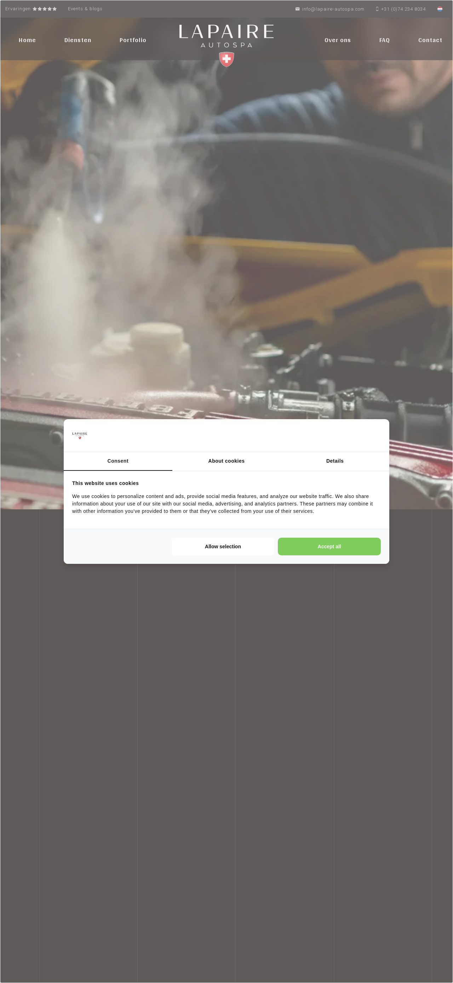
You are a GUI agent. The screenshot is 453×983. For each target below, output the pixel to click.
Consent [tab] (118, 461)
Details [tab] (335, 461)
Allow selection (223, 546)
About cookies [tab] (226, 461)
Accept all (329, 546)
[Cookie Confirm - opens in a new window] (354, 435)
